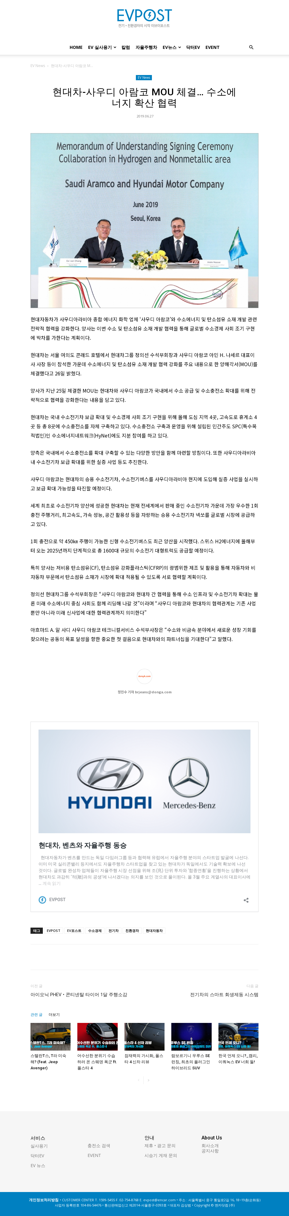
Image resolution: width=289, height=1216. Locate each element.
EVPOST (53, 930)
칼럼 (125, 47)
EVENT (213, 47)
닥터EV (193, 47)
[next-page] (148, 1080)
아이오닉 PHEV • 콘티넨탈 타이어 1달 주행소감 (79, 994)
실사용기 (39, 1146)
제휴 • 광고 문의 (160, 1145)
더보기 (54, 1014)
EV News (38, 65)
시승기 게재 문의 (160, 1155)
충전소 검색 (99, 1145)
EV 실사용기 (102, 47)
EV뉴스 (172, 47)
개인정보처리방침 (44, 1199)
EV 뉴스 (38, 1165)
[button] (251, 47)
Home (76, 47)
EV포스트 (74, 930)
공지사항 (210, 1151)
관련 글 (37, 1014)
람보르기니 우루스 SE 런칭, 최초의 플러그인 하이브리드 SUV (190, 1061)
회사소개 (210, 1145)
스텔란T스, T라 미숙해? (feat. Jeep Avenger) (48, 1061)
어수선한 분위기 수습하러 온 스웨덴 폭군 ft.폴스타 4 (97, 1061)
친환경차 (132, 930)
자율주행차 (146, 47)
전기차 (113, 930)
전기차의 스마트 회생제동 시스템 (224, 994)
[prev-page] (138, 1080)
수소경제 (95, 930)
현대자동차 (154, 930)
